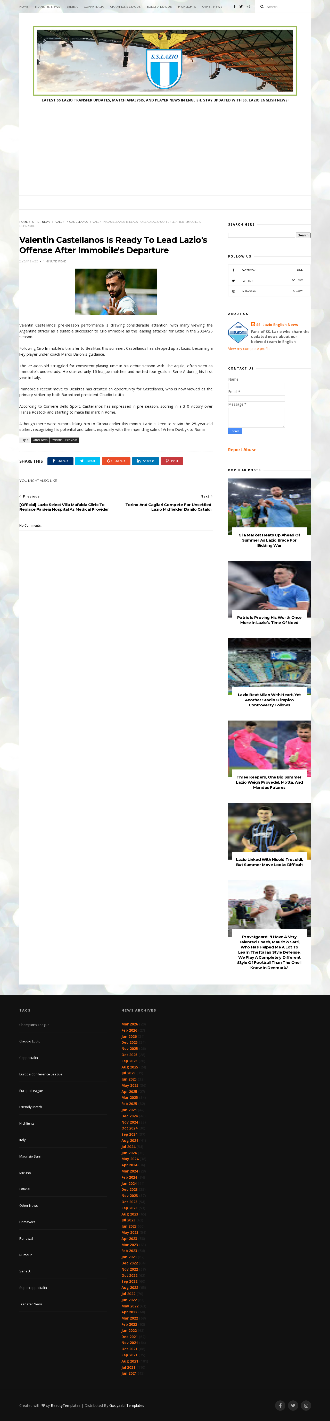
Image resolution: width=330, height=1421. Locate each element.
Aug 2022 (129, 1287)
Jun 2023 (129, 1226)
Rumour (25, 1255)
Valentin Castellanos (71, 222)
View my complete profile (249, 348)
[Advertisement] (165, 157)
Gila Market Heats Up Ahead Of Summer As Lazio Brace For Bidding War (269, 540)
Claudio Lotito (29, 1041)
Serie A (72, 6)
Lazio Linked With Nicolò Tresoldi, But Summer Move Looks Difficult (269, 862)
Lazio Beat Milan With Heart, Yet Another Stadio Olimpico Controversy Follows (269, 699)
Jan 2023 (129, 1256)
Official (24, 1189)
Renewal (26, 1238)
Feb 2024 (129, 1177)
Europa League (159, 6)
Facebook (265, 270)
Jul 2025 (128, 1073)
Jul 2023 (128, 1220)
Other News (212, 6)
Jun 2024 (129, 1152)
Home (23, 6)
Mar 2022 (129, 1318)
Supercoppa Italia (33, 1287)
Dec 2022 (129, 1263)
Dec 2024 (129, 1116)
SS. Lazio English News (277, 324)
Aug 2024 (129, 1140)
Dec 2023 (129, 1189)
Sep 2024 (129, 1134)
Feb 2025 (129, 1103)
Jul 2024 (128, 1146)
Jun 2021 (129, 1373)
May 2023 (129, 1232)
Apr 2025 (129, 1091)
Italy (22, 1139)
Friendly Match (30, 1107)
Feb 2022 (129, 1324)
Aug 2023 (129, 1214)
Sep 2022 (129, 1281)
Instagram (265, 291)
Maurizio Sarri (30, 1156)
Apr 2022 (129, 1311)
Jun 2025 (129, 1079)
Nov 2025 (129, 1048)
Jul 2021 (128, 1367)
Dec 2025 (129, 1042)
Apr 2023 (129, 1238)
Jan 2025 (129, 1109)
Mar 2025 (129, 1097)
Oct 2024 (129, 1128)
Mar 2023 (129, 1244)
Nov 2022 (129, 1269)
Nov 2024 (129, 1122)
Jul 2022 (128, 1293)
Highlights (187, 6)
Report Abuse (242, 449)
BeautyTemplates (65, 1405)
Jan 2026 (129, 1036)
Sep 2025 (129, 1060)
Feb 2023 (129, 1250)
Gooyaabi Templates (126, 1405)
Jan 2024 (129, 1183)
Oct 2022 (129, 1275)
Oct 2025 (129, 1054)
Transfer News (47, 6)
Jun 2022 (129, 1299)
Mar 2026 (129, 1024)
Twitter (265, 280)
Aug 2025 (129, 1067)
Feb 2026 (129, 1030)
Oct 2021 (129, 1348)
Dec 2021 (129, 1336)
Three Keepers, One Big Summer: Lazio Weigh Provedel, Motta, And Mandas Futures (269, 782)
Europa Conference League (40, 1074)
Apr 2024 (129, 1164)
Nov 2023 (129, 1195)
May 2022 (129, 1306)
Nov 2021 (129, 1342)
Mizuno (25, 1172)
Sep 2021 (129, 1354)
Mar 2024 (129, 1171)
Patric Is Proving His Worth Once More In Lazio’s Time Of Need (269, 620)
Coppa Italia (94, 6)
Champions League (125, 6)
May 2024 (129, 1158)
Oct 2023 (129, 1201)
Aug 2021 (129, 1361)
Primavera (27, 1222)
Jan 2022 (129, 1330)
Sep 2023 (129, 1207)
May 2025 (129, 1085)
